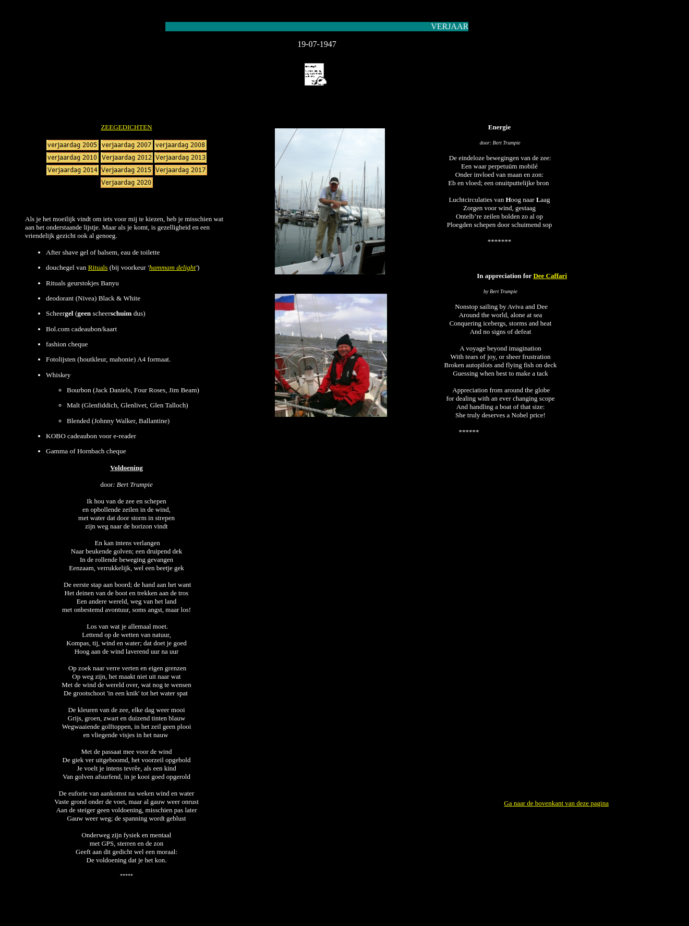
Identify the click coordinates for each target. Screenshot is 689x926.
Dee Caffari (550, 276)
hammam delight (172, 267)
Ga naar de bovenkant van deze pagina (556, 803)
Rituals (98, 267)
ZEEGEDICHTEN (126, 127)
